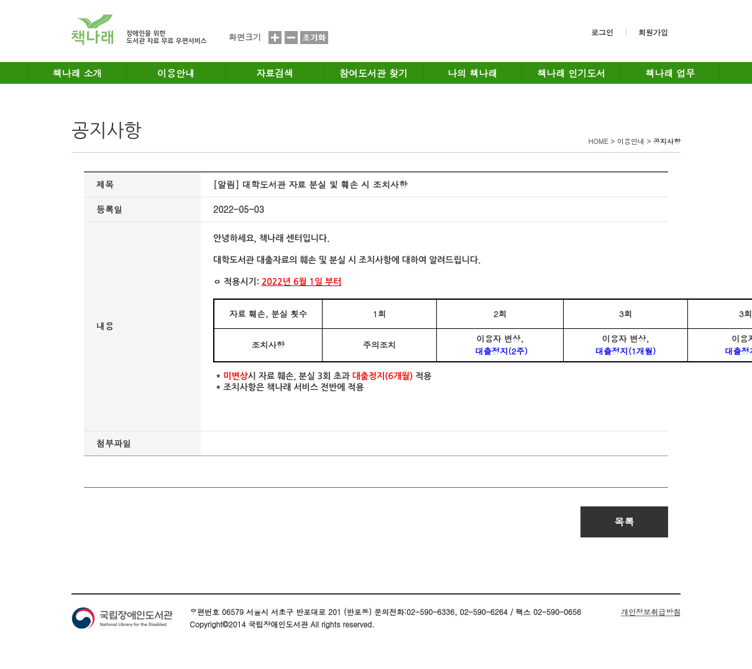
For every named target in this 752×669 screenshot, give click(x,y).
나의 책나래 (472, 72)
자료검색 (274, 72)
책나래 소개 (78, 72)
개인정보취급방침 (651, 611)
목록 (625, 521)
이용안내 (176, 72)
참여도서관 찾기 (373, 72)
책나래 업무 (670, 72)
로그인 (602, 32)
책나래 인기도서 (571, 72)
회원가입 (653, 32)
